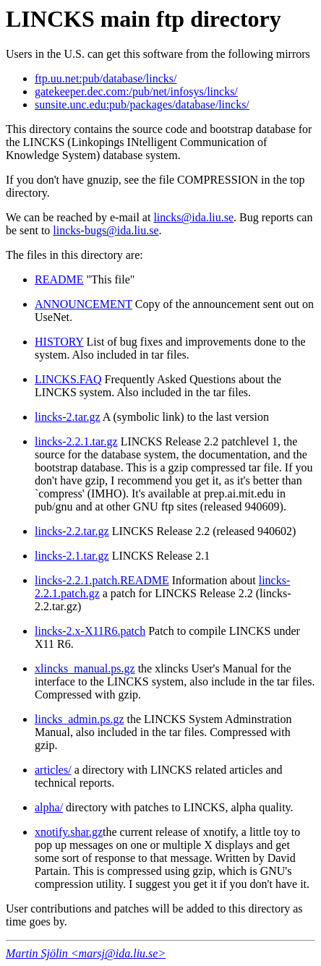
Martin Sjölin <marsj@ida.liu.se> (86, 953)
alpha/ (49, 807)
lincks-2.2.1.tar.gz (76, 441)
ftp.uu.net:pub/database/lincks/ (105, 78)
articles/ (53, 770)
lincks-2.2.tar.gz (72, 531)
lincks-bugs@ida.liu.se (105, 230)
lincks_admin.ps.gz (79, 719)
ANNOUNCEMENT (83, 304)
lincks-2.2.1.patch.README (102, 580)
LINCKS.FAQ (68, 379)
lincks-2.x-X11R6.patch (90, 631)
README (59, 279)
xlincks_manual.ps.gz (85, 668)
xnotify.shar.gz (69, 832)
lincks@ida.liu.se (193, 217)
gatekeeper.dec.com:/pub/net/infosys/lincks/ (136, 91)
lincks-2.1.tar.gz (72, 556)
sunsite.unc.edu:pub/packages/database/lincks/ (142, 104)
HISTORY (59, 341)
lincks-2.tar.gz (67, 417)
